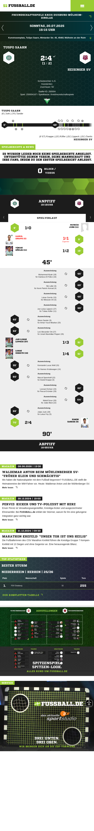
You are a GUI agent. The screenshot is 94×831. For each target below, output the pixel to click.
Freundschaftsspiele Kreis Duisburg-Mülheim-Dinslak (51, 16)
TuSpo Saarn (15, 47)
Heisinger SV (79, 69)
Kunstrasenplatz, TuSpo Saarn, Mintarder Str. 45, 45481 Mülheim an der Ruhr (49, 38)
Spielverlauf (47, 218)
